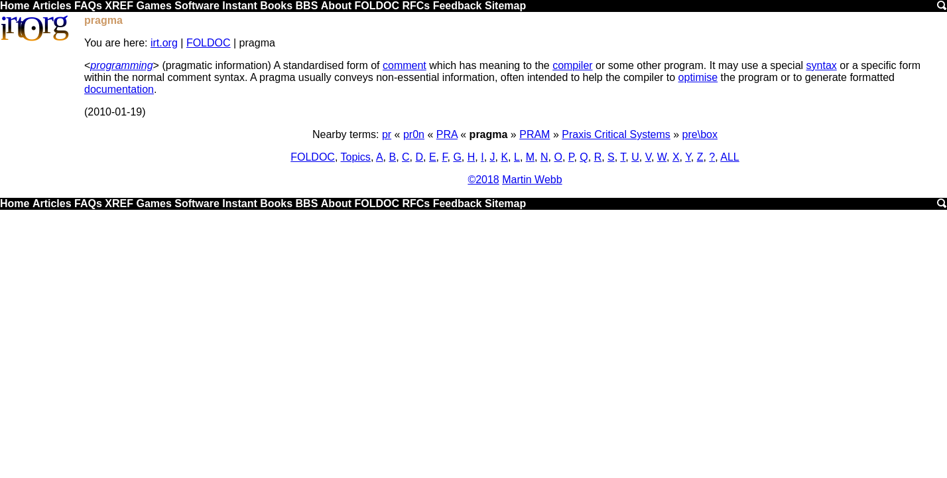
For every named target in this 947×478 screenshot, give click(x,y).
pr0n (413, 134)
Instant (239, 5)
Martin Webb (532, 179)
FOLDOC (376, 5)
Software (197, 5)
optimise (698, 77)
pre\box (700, 134)
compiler (572, 65)
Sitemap (505, 5)
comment (404, 65)
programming (121, 65)
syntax (821, 65)
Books (276, 5)
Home (14, 5)
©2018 (483, 179)
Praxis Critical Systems (616, 134)
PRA (447, 134)
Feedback (457, 5)
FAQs (88, 5)
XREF (119, 5)
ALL (729, 157)
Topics (356, 157)
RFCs (416, 5)
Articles (52, 5)
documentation (119, 89)
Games (153, 5)
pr (386, 134)
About (336, 5)
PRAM (534, 134)
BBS (307, 5)
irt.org (164, 42)
